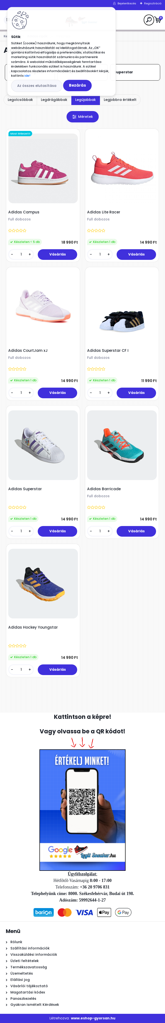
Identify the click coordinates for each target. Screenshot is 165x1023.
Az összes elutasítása (36, 85)
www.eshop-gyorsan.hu (93, 1018)
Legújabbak (85, 99)
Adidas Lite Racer (103, 212)
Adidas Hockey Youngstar (33, 627)
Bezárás (77, 85)
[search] (149, 19)
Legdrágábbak (54, 99)
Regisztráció (152, 3)
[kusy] (21, 254)
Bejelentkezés (127, 3)
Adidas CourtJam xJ (28, 350)
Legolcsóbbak (20, 99)
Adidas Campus (23, 212)
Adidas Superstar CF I (107, 350)
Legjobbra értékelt (120, 99)
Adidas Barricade (104, 489)
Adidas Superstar (25, 489)
